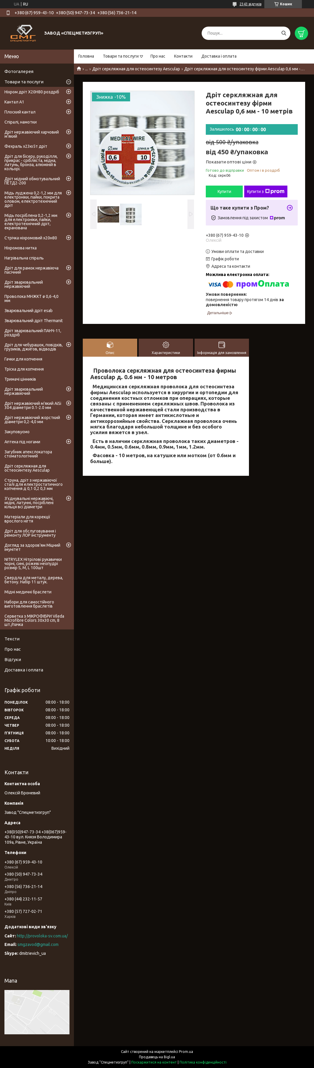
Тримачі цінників (20, 379)
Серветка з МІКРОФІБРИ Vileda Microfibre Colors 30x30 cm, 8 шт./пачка (34, 620)
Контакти (183, 56)
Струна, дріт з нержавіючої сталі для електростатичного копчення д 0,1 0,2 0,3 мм (33, 484)
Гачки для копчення (23, 359)
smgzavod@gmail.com (38, 944)
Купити (224, 191)
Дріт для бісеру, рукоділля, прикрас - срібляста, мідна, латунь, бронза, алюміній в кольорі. (31, 162)
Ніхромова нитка (20, 248)
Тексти (12, 638)
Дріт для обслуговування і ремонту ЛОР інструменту (30, 533)
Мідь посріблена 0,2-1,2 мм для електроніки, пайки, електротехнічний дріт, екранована (30, 221)
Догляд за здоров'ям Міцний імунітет (32, 547)
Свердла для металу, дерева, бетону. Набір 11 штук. (33, 579)
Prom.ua (186, 1052)
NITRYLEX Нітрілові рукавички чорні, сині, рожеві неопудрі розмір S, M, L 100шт (33, 563)
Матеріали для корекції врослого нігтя (27, 518)
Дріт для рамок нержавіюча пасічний (31, 270)
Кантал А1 (14, 102)
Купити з (265, 191)
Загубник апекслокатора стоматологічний (28, 453)
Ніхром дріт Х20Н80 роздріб (31, 92)
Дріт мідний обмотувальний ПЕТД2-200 (32, 180)
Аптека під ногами (22, 441)
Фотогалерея (18, 71)
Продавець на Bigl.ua (157, 1057)
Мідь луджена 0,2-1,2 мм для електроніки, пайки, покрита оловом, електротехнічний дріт (33, 199)
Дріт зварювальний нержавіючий (23, 284)
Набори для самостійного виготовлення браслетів (29, 604)
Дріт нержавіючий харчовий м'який (31, 134)
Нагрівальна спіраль (24, 258)
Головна (86, 56)
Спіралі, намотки (20, 122)
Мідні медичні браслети (27, 592)
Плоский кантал (19, 112)
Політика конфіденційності (202, 1062)
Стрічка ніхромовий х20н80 (30, 238)
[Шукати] (283, 33)
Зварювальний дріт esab (28, 310)
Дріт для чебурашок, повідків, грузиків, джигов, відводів (33, 347)
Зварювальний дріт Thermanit (33, 320)
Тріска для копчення (24, 369)
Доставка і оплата (219, 56)
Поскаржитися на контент (154, 1062)
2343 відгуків (250, 4)
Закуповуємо (17, 431)
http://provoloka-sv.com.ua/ (42, 936)
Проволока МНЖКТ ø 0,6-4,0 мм (31, 298)
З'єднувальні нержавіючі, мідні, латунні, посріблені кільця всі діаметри (29, 502)
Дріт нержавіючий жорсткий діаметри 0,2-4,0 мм (32, 419)
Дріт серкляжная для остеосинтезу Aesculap (136, 68)
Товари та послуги (121, 56)
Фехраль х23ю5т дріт (25, 146)
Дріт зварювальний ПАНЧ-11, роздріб (32, 332)
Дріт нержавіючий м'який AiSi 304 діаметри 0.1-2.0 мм (32, 405)
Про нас (157, 56)
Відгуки (12, 659)
